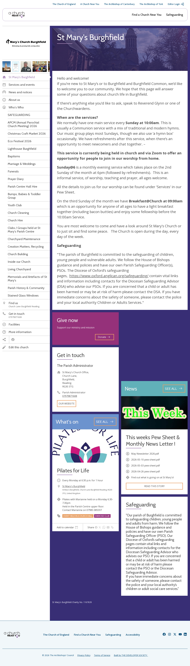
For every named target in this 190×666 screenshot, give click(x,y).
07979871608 (69, 396)
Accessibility (133, 634)
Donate (104, 337)
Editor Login (176, 4)
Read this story (154, 486)
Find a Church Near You (146, 14)
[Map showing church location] (154, 345)
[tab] (67, 527)
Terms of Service (102, 655)
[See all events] (105, 422)
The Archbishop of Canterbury (119, 4)
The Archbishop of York (151, 4)
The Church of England (64, 4)
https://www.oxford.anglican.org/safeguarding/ (108, 275)
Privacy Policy (83, 655)
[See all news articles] (174, 389)
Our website (67, 403)
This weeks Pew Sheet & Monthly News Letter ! (153, 440)
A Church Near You (89, 4)
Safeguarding (174, 14)
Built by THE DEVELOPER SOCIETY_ (131, 655)
